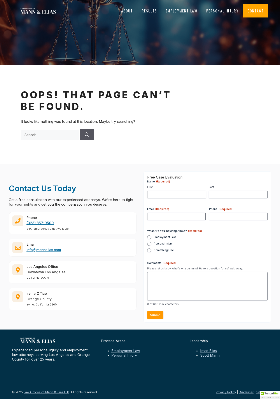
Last (211, 187)
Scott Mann (210, 355)
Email (158, 209)
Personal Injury (222, 11)
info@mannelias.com (43, 252)
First (150, 187)
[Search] (87, 134)
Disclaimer (246, 392)
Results (149, 11)
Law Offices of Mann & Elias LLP (46, 392)
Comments (162, 263)
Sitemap (262, 392)
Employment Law (182, 11)
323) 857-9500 (41, 225)
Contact (255, 11)
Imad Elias (208, 351)
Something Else (164, 250)
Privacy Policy (226, 392)
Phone (221, 209)
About (127, 11)
